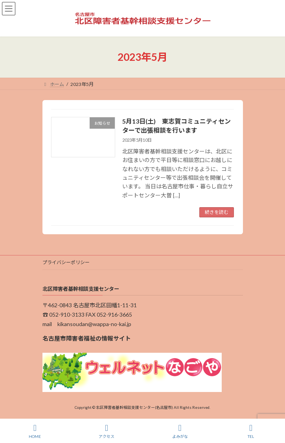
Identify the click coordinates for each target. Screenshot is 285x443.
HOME (35, 431)
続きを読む (216, 212)
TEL (250, 431)
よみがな (180, 431)
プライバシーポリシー (66, 262)
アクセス (106, 431)
